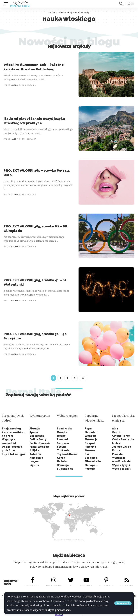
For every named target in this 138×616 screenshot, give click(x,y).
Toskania (63, 450)
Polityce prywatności (57, 609)
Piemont (62, 439)
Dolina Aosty (37, 439)
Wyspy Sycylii (121, 465)
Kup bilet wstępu (13, 454)
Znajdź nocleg (11, 428)
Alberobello (93, 461)
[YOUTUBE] (86, 580)
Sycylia (61, 446)
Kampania (36, 457)
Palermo (90, 446)
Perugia (90, 468)
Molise (61, 435)
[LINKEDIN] (127, 580)
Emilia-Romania (39, 443)
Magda (14, 85)
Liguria (34, 465)
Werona (90, 450)
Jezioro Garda (121, 446)
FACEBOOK (32, 585)
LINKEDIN (126, 585)
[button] (123, 603)
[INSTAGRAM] (53, 580)
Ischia (116, 443)
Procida (117, 454)
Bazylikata (36, 435)
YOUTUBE (86, 585)
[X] (70, 580)
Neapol (90, 443)
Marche (62, 432)
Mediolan (91, 432)
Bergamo (91, 457)
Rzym (88, 428)
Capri (115, 432)
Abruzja (34, 428)
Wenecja (90, 435)
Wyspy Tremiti (121, 468)
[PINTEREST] (106, 580)
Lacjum (34, 461)
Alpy (115, 428)
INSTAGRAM (53, 585)
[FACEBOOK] (32, 580)
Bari (87, 454)
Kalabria (35, 454)
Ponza (116, 450)
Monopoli (91, 465)
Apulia (33, 432)
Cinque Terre (121, 435)
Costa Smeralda (123, 439)
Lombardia (64, 428)
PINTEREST (106, 585)
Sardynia (63, 443)
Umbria (62, 461)
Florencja (91, 439)
